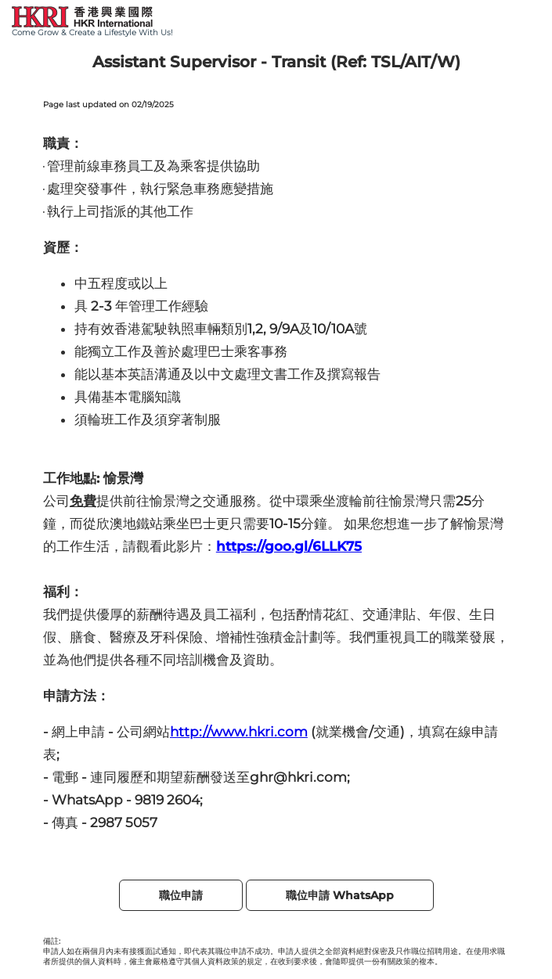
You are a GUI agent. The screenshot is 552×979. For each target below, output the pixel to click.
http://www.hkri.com (239, 732)
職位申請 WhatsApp (340, 895)
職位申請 (181, 895)
